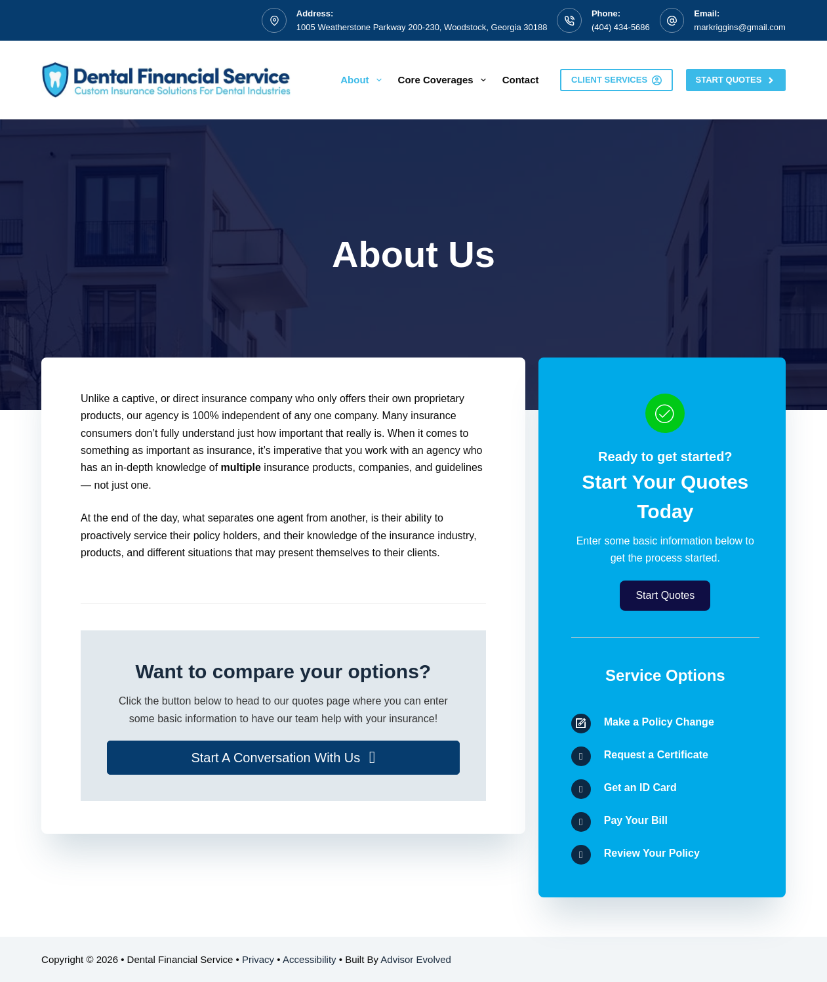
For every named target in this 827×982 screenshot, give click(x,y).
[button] (283, 758)
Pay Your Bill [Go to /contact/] (636, 820)
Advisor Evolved (415, 959)
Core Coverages (444, 80)
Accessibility (309, 959)
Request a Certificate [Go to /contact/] (656, 754)
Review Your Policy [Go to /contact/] (652, 853)
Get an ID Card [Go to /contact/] (640, 787)
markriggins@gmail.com (740, 27)
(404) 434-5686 (621, 27)
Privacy (258, 959)
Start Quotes (736, 80)
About (363, 80)
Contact (520, 79)
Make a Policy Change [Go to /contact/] (659, 721)
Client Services (616, 80)
